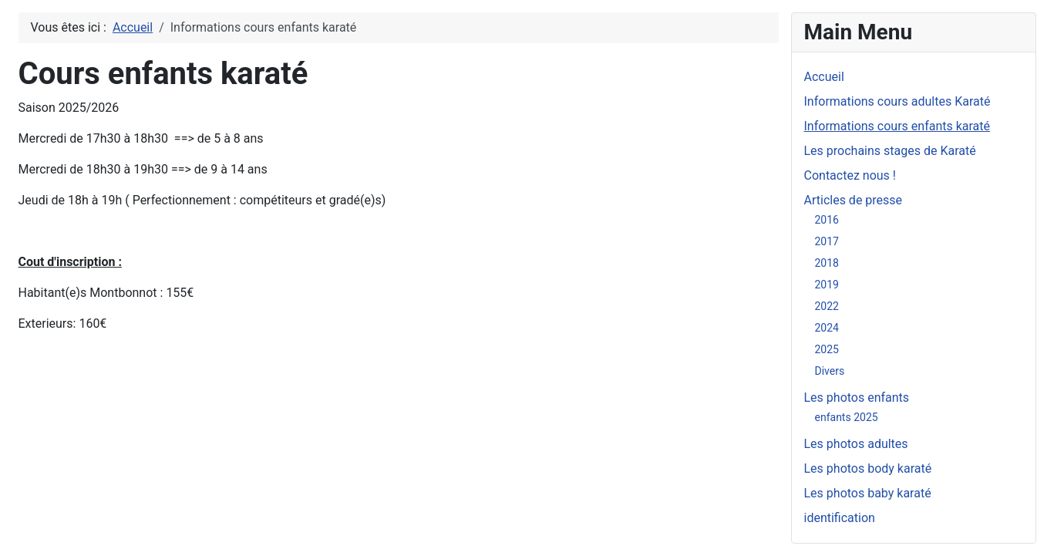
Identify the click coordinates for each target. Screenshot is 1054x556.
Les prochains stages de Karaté (890, 150)
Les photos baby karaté (867, 493)
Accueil (824, 76)
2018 (827, 263)
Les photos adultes (856, 443)
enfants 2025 (846, 417)
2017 (827, 241)
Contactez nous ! (850, 175)
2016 (827, 220)
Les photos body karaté (868, 468)
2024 (827, 328)
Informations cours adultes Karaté (897, 101)
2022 (827, 306)
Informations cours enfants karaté (897, 126)
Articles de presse (853, 200)
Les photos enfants (857, 397)
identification (839, 518)
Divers (830, 371)
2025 (827, 349)
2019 (827, 284)
